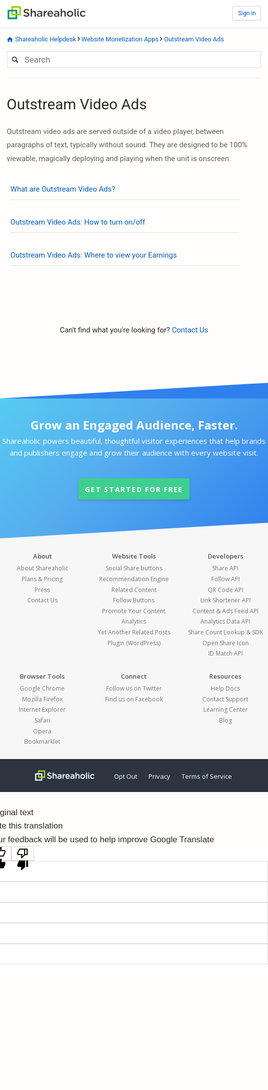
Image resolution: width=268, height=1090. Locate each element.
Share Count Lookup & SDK (225, 632)
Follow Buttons (133, 600)
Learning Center (225, 709)
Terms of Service (207, 776)
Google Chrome (42, 688)
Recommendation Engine (134, 579)
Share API (225, 568)
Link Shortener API (225, 600)
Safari (42, 720)
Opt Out (125, 776)
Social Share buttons (134, 568)
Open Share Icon (225, 643)
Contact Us (190, 330)
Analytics (133, 621)
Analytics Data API (225, 621)
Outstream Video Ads (194, 39)
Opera (42, 731)
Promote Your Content (133, 611)
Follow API (225, 579)
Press (42, 590)
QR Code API (225, 590)
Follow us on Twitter (134, 688)
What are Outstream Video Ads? (62, 189)
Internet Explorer (42, 709)
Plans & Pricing (42, 579)
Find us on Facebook (134, 699)
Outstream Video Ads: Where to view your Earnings (93, 255)
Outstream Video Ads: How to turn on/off (77, 222)
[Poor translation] (22, 853)
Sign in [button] (247, 13)
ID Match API (225, 653)
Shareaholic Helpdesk (45, 39)
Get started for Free (134, 489)
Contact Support (225, 699)
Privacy (159, 776)
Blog (225, 720)
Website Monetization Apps (119, 39)
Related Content (134, 590)
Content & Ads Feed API (225, 611)
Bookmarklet (42, 741)
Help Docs (225, 688)
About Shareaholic (42, 568)
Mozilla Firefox (42, 699)
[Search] (134, 59)
